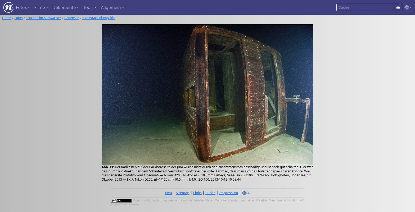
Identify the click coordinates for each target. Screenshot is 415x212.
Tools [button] (88, 7)
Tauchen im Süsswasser (43, 18)
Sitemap (182, 192)
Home (6, 18)
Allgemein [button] (111, 7)
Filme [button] (39, 7)
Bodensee (71, 18)
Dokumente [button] (64, 7)
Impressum (228, 192)
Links (197, 192)
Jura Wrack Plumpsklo (98, 18)
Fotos (19, 18)
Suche (210, 192)
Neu (168, 192)
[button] (407, 7)
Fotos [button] (21, 7)
